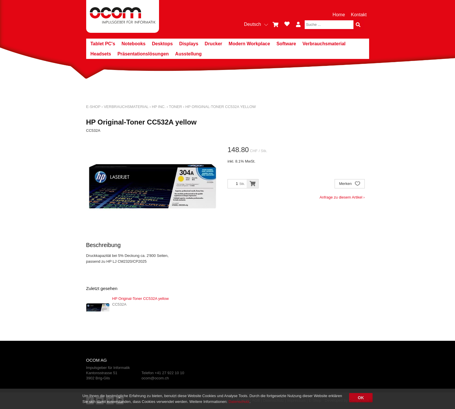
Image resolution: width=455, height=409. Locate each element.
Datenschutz (238, 401)
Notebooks (134, 43)
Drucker (213, 43)
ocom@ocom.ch (155, 378)
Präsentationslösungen (143, 53)
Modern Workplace (249, 43)
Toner (175, 106)
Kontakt (358, 14)
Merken (349, 184)
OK (361, 397)
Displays (188, 43)
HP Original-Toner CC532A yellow (220, 106)
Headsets (101, 53)
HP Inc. (158, 106)
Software (286, 43)
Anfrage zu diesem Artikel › (341, 197)
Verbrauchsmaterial (324, 43)
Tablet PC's (103, 43)
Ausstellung (188, 53)
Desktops (162, 43)
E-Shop (93, 106)
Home (339, 14)
